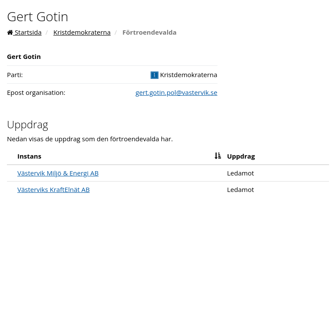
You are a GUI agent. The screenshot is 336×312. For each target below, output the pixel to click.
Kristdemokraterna (82, 32)
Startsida (24, 32)
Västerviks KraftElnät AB (53, 189)
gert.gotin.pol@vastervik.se (176, 92)
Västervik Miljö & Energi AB (58, 173)
